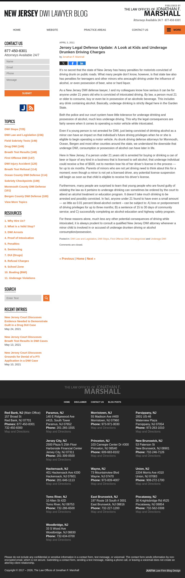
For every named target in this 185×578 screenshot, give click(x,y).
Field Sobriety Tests (21, 140)
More (177, 29)
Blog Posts (114, 402)
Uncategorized (137, 238)
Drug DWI (14, 146)
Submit (27, 93)
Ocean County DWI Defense (26, 175)
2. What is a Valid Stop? (20, 226)
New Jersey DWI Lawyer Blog (46, 13)
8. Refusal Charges (17, 260)
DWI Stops (103, 238)
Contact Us (97, 402)
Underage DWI (158, 238)
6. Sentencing (13, 249)
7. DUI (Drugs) (14, 255)
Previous (66, 258)
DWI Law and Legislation (83, 238)
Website (52, 29)
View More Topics (16, 201)
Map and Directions (17, 431)
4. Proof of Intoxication (19, 237)
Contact (140, 29)
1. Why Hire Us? (15, 220)
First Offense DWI (119, 238)
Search (46, 298)
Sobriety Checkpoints (22, 180)
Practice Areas (95, 29)
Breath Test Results (21, 152)
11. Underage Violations (20, 278)
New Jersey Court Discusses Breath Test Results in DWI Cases (26, 338)
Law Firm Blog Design (163, 570)
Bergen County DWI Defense (26, 196)
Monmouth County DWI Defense (25, 188)
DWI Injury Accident (21, 163)
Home (17, 29)
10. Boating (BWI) (16, 272)
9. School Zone (14, 266)
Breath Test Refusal (21, 169)
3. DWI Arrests (14, 232)
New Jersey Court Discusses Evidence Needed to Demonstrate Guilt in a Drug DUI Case (26, 321)
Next (91, 258)
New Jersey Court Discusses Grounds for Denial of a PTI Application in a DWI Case (23, 356)
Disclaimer (80, 402)
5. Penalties (12, 243)
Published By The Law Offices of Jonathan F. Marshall (152, 13)
